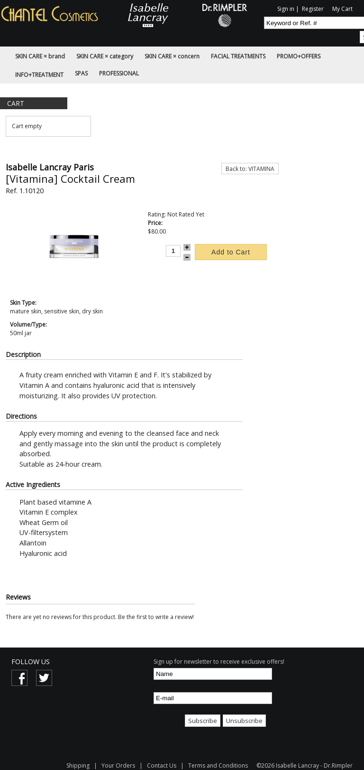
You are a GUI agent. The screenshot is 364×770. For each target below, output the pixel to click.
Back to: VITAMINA (250, 169)
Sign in (285, 9)
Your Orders (118, 765)
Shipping (78, 765)
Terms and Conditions (218, 765)
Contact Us (161, 765)
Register (313, 9)
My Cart (342, 9)
